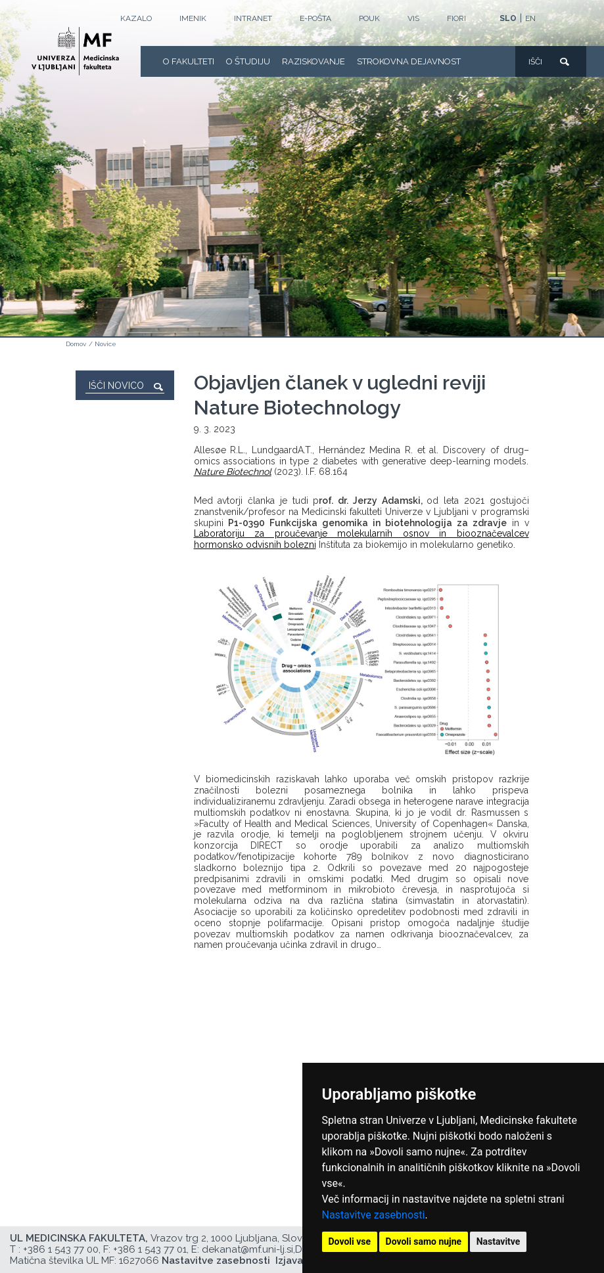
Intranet (253, 18)
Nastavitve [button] (498, 1241)
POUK (369, 18)
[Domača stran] (75, 51)
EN (530, 18)
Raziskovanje (313, 61)
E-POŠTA (315, 18)
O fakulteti (188, 61)
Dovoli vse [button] (350, 1241)
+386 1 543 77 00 (61, 1249)
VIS (413, 18)
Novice (105, 343)
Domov (76, 343)
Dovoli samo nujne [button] (424, 1241)
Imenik (192, 18)
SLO (508, 18)
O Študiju (248, 61)
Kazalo (136, 18)
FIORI (456, 18)
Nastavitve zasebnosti (373, 1215)
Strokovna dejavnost (409, 61)
